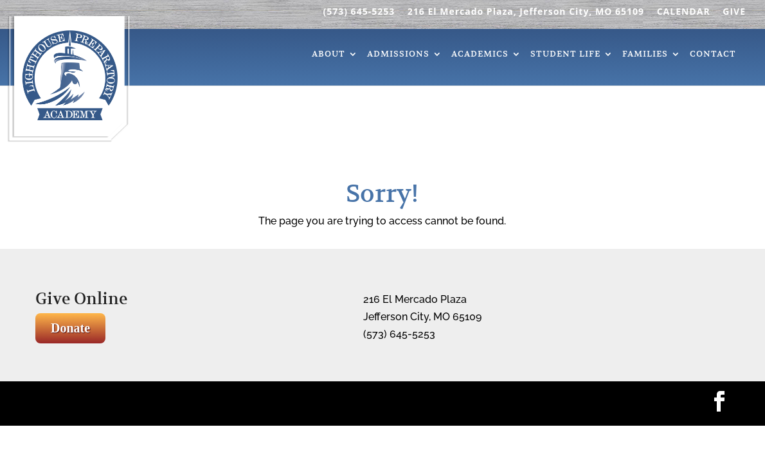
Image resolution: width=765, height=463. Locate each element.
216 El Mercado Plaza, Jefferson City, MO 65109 (526, 12)
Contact (713, 54)
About (328, 54)
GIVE (734, 12)
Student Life (565, 54)
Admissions (398, 54)
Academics (480, 54)
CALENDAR (683, 12)
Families (645, 54)
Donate (70, 328)
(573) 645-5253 (359, 12)
